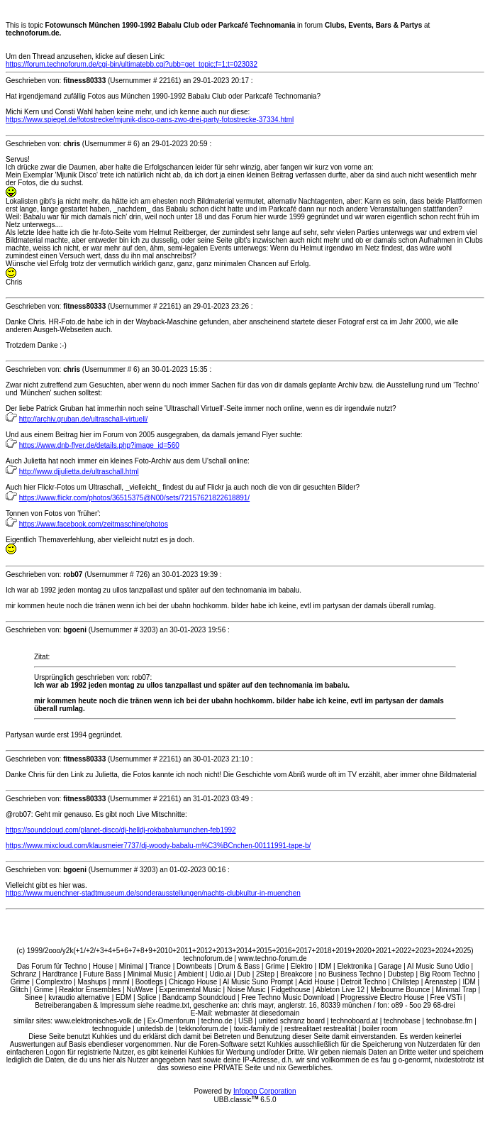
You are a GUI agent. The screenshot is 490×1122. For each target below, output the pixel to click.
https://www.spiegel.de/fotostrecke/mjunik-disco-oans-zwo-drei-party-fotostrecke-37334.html (150, 119)
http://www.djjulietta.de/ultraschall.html (79, 471)
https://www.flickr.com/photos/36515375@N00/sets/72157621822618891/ (134, 498)
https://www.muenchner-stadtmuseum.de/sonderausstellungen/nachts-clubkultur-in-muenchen (153, 893)
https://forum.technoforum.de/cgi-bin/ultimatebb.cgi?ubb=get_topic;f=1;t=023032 (131, 64)
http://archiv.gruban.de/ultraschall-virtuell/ (83, 419)
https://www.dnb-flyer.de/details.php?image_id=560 (99, 445)
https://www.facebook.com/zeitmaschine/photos (93, 524)
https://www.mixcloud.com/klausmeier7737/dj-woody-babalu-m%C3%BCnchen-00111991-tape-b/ (158, 845)
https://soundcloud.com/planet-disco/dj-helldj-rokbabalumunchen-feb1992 (121, 830)
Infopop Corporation (264, 1091)
